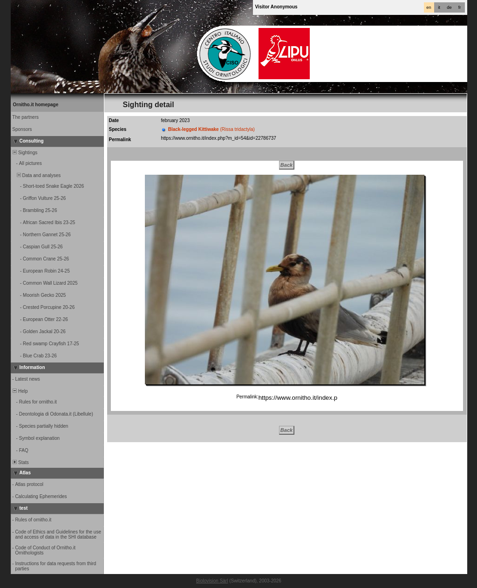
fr (459, 7)
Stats (20, 462)
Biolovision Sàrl (212, 580)
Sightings (25, 152)
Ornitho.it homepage (36, 104)
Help (20, 391)
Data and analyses (36, 175)
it (439, 7)
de (449, 7)
